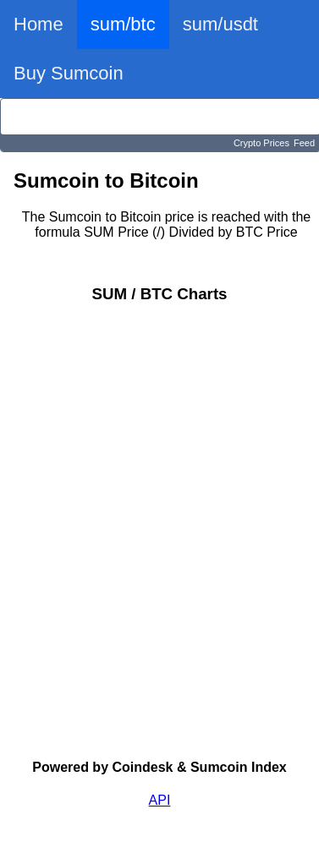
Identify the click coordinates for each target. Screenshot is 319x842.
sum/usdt (220, 24)
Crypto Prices (261, 143)
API (160, 800)
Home (38, 24)
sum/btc (123, 24)
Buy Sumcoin (69, 73)
